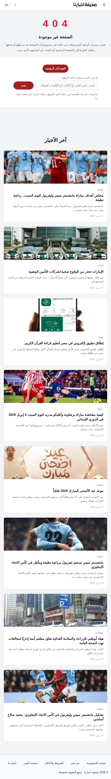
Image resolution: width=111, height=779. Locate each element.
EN (6, 5)
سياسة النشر (31, 763)
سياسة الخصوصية (96, 763)
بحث (23, 85)
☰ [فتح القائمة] (104, 4)
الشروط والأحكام (54, 763)
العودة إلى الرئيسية (55, 68)
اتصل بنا (12, 763)
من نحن (75, 763)
